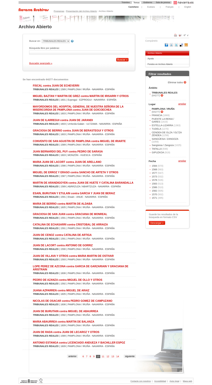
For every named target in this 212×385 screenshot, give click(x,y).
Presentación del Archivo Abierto (81, 11)
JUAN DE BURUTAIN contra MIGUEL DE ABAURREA (65, 311)
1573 (155, 176)
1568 (155, 169)
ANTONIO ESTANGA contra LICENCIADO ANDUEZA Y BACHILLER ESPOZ (79, 342)
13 (112, 356)
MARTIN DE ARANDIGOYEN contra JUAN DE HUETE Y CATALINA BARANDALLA (83, 182)
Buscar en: (35, 41)
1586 (155, 187)
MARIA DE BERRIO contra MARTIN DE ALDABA (62, 203)
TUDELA (157, 129)
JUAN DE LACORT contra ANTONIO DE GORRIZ (63, 245)
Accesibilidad (160, 381)
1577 (155, 173)
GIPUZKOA (158, 152)
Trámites (126, 2)
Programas (59, 11)
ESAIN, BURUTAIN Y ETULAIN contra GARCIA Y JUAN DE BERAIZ (74, 193)
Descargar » (157, 223)
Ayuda (151, 58)
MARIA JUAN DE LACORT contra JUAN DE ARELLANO (67, 162)
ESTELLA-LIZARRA (163, 125)
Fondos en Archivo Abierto (160, 64)
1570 (155, 194)
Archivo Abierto (155, 53)
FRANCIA (157, 115)
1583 (155, 183)
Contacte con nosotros (141, 381)
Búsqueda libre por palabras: (44, 48)
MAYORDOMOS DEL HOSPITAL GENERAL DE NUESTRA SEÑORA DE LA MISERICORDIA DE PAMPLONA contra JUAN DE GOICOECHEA (78, 108)
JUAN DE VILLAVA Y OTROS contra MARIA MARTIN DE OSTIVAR (73, 256)
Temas (136, 2)
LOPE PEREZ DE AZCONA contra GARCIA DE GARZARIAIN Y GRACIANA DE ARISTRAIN (80, 268)
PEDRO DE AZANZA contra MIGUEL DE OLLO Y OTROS (67, 279)
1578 (155, 180)
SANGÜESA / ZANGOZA (165, 139)
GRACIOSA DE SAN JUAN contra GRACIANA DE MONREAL (70, 214)
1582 (155, 190)
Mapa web (187, 381)
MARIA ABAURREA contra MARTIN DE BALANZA (63, 321)
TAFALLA (157, 148)
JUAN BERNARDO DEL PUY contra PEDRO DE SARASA (68, 151)
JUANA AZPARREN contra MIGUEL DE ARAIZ (61, 290)
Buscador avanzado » (40, 63)
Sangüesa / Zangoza (163, 145)
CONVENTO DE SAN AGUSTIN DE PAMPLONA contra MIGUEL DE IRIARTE (79, 141)
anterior (72, 356)
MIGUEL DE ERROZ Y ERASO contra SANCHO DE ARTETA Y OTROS (75, 172)
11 (103, 356)
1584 (155, 166)
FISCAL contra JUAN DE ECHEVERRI (56, 85)
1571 (155, 198)
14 (117, 356)
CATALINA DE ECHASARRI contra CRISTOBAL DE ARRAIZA (70, 224)
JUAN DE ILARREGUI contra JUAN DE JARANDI (63, 120)
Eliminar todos (176, 82)
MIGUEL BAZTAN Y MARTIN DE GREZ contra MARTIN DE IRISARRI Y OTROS (81, 96)
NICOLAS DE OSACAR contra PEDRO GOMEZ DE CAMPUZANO (72, 300)
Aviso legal (174, 381)
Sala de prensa (163, 2)
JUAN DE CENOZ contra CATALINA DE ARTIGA (62, 235)
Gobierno (147, 2)
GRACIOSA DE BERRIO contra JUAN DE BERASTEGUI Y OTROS (73, 130)
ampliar (182, 104)
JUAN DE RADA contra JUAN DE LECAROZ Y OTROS (66, 332)
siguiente (130, 356)
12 (107, 356)
